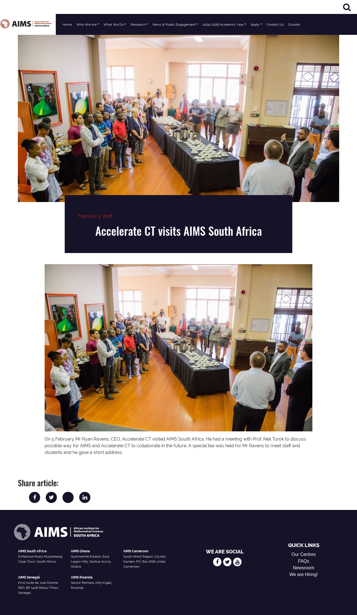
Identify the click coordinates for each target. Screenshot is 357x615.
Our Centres (303, 554)
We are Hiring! (304, 574)
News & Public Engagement (174, 24)
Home (67, 24)
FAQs (303, 561)
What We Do (113, 24)
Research (138, 24)
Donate (294, 24)
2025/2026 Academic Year (223, 24)
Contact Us (275, 24)
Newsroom (303, 567)
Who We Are (86, 24)
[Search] (347, 7)
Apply (255, 24)
